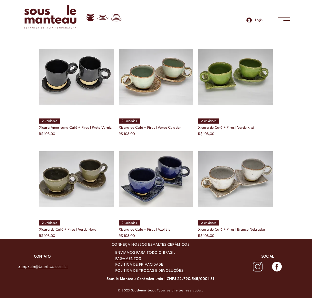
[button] (284, 19)
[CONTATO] (42, 257)
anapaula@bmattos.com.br (43, 266)
